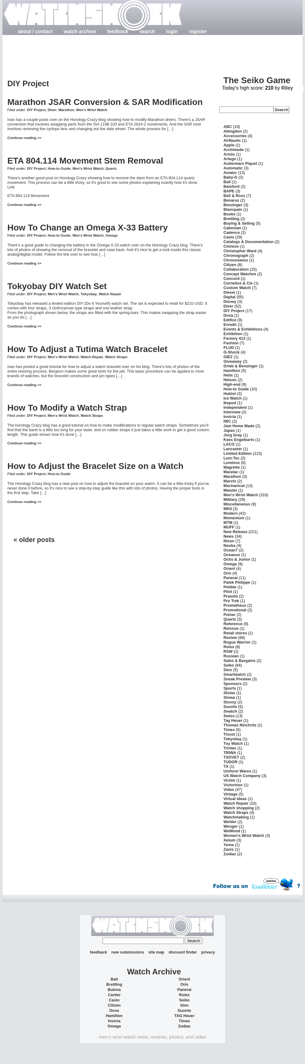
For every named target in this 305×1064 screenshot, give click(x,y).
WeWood (232, 831)
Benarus (231, 200)
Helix (228, 375)
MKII (228, 508)
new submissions (127, 952)
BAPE (229, 191)
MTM (228, 522)
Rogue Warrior (237, 642)
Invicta (230, 416)
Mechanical (234, 485)
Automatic (233, 168)
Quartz (111, 168)
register (198, 31)
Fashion (231, 343)
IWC (227, 421)
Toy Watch (233, 743)
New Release (235, 531)
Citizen (230, 264)
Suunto (230, 706)
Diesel (229, 292)
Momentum (234, 518)
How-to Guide (59, 168)
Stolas (229, 693)
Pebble (230, 587)
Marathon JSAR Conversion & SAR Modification (105, 102)
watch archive (80, 31)
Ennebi (230, 324)
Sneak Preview (237, 679)
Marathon (66, 110)
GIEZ (228, 356)
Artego (230, 159)
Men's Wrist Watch (91, 110)
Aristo (229, 154)
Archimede (234, 149)
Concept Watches (240, 274)
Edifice (230, 320)
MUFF (229, 527)
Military (230, 499)
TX (226, 766)
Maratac (231, 472)
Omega (112, 235)
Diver (52, 110)
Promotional (235, 610)
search (147, 31)
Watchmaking (236, 817)
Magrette (232, 467)
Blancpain (233, 209)
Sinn (228, 669)
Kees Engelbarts (239, 439)
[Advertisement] (118, 52)
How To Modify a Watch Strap (67, 407)
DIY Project (36, 110)
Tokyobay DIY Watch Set (57, 286)
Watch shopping (239, 808)
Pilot (228, 591)
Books (229, 214)
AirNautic (232, 140)
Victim (229, 780)
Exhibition (233, 333)
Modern (231, 513)
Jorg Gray (233, 435)
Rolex (229, 646)
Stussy (230, 702)
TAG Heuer (184, 1015)
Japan (229, 430)
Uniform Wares (237, 771)
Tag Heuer (233, 720)
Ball (227, 182)
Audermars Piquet (240, 163)
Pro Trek (231, 600)
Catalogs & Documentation (249, 241)
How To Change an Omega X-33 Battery (87, 227)
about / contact (35, 31)
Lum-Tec (231, 458)
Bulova (114, 989)
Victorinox (233, 785)
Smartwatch (235, 674)
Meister (230, 490)
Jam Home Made (239, 426)
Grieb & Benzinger (241, 366)
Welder (230, 821)
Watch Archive (154, 971)
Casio (229, 237)
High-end (232, 384)
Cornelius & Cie (238, 283)
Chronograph (236, 255)
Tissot (229, 734)
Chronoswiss (236, 260)
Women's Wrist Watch (244, 835)
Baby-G (231, 177)
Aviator (230, 172)
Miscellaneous (237, 504)
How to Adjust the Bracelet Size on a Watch (95, 466)
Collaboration (236, 269)
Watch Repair (110, 294)
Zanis (229, 849)
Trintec (230, 748)
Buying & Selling (239, 223)
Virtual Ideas (235, 798)
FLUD (229, 347)
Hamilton (232, 370)
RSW (228, 651)
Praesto (231, 596)
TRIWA (230, 752)
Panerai (231, 577)
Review (230, 637)
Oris (228, 573)
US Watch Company (242, 775)
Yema (229, 844)
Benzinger (233, 205)
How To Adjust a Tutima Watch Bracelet (87, 349)
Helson (230, 379)
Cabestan (232, 228)
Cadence (232, 232)
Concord (232, 278)
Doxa (228, 315)
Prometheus (235, 605)
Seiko (229, 665)
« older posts (34, 540)
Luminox (232, 462)
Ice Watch (233, 398)
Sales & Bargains (240, 660)
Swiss (229, 716)
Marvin (230, 481)
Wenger (231, 826)
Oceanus (232, 554)
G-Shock (232, 352)
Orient (229, 568)
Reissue (231, 628)
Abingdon (233, 131)
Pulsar (229, 614)
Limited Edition (238, 453)
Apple (229, 145)
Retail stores (235, 633)
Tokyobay (89, 294)
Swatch (230, 711)
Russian (231, 656)
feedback (117, 31)
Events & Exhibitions (243, 329)
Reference (233, 623)
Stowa (229, 697)
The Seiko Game (256, 80)
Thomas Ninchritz (240, 725)
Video (229, 789)
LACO (229, 444)
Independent (235, 407)
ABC (228, 126)
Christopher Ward (240, 251)
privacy (208, 952)
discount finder (183, 952)
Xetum (229, 840)
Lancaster (233, 449)
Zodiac (230, 854)
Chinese (231, 246)
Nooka (229, 545)
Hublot (230, 393)
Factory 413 (234, 338)
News (229, 536)
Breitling (231, 218)
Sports (230, 688)
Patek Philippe (237, 582)
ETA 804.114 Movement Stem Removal (85, 160)
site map (156, 952)
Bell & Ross (234, 195)
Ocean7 (231, 550)
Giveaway (233, 361)
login (172, 31)
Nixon (229, 541)
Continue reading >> (24, 138)
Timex (229, 729)
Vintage (231, 794)
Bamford (232, 186)
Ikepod (230, 402)
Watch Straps (116, 357)
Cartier (114, 994)
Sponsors (233, 683)
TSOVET (231, 757)
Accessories (235, 135)
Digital (229, 297)
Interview (232, 412)
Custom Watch (237, 287)
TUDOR (231, 762)
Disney (230, 301)
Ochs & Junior (237, 559)
